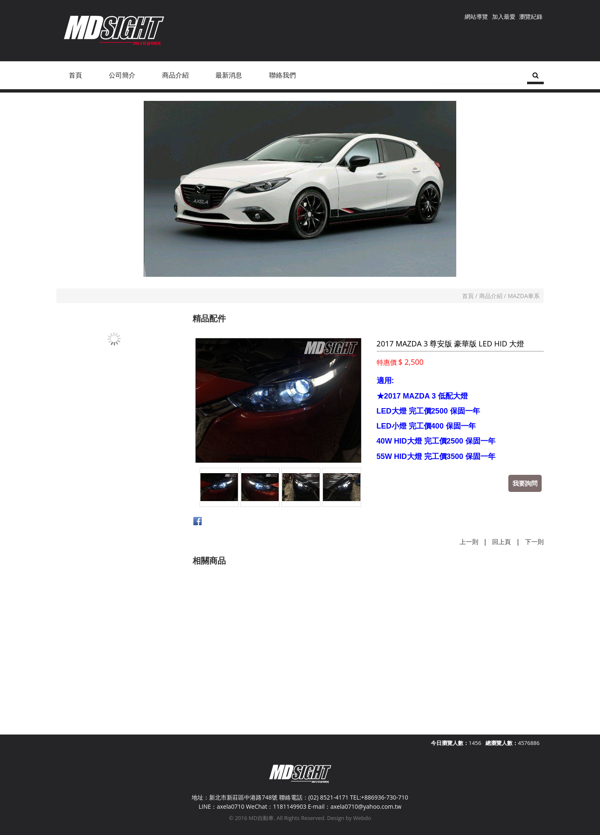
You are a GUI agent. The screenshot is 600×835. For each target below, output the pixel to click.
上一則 (469, 541)
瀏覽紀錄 (530, 16)
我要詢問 (525, 483)
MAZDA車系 (524, 296)
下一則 (534, 541)
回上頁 (501, 541)
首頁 (468, 296)
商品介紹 (490, 296)
